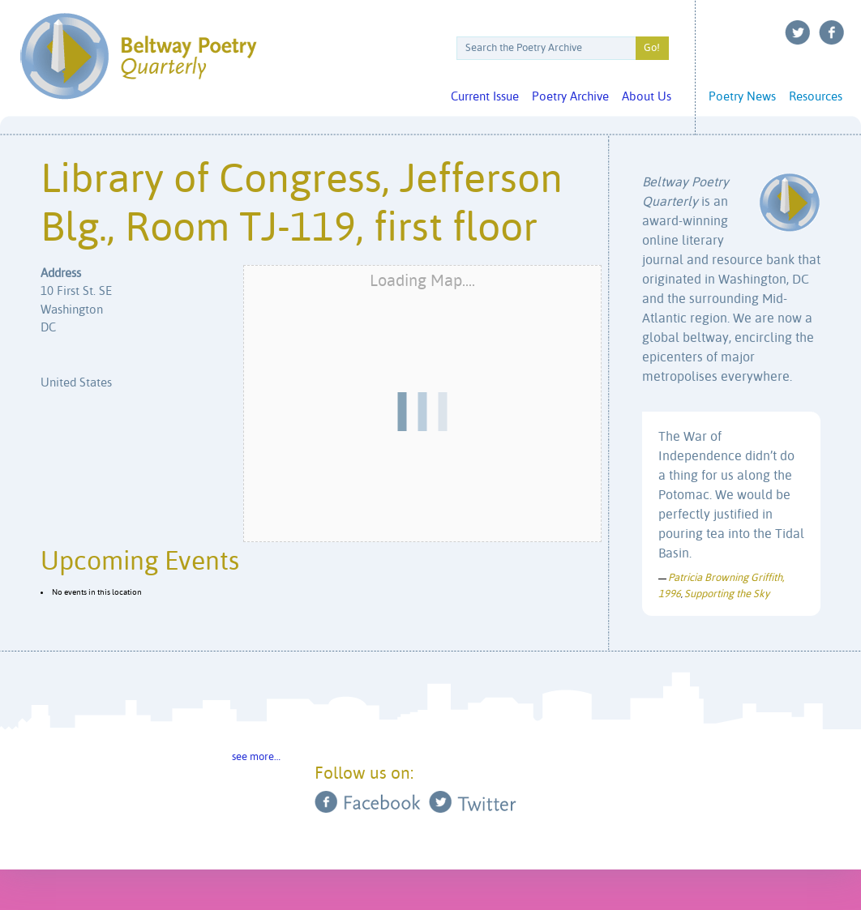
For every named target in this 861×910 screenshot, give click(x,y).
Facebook (832, 32)
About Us (646, 97)
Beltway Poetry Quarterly (138, 56)
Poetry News (742, 97)
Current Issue (485, 97)
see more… (256, 757)
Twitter (798, 32)
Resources (815, 97)
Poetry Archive (570, 97)
